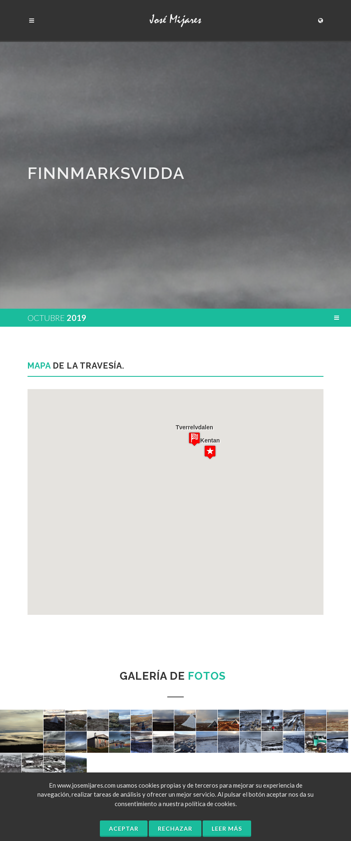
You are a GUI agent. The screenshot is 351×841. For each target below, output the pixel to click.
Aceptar (124, 828)
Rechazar (175, 828)
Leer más (227, 828)
